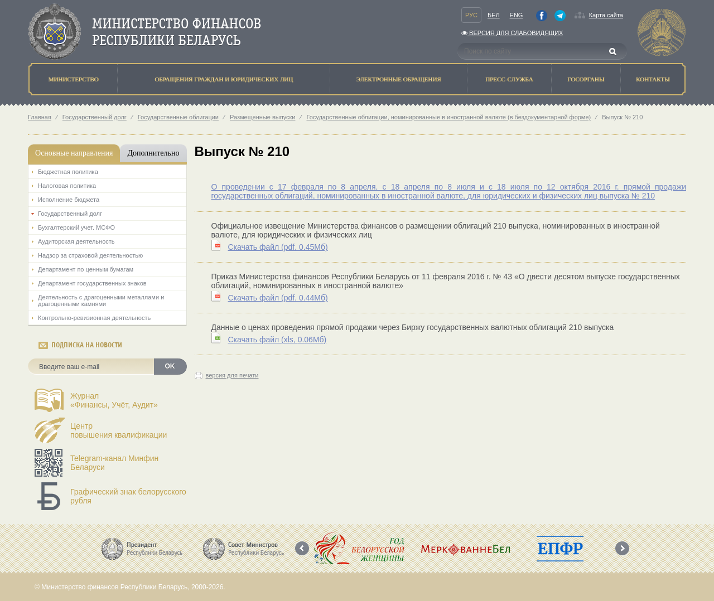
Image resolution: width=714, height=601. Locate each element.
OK (170, 366)
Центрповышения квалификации (118, 430)
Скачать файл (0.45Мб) (278, 247)
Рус (471, 15)
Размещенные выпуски (263, 117)
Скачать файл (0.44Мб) (278, 297)
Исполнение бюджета (68, 199)
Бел (494, 15)
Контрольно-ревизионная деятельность (94, 317)
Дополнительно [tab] (153, 153)
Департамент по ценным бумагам (85, 269)
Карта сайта (606, 15)
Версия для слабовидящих (512, 33)
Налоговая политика (67, 185)
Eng (516, 15)
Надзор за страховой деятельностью (90, 255)
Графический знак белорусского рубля (128, 496)
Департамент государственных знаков (92, 283)
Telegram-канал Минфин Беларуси (114, 463)
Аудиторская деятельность (76, 241)
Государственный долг (94, 117)
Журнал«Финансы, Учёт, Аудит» (114, 400)
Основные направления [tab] (74, 153)
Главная (39, 117)
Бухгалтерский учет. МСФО (76, 227)
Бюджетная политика (68, 171)
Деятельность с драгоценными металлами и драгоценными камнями (101, 300)
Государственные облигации (178, 117)
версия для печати (232, 375)
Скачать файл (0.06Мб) (277, 339)
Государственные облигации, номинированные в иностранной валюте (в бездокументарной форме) (448, 117)
